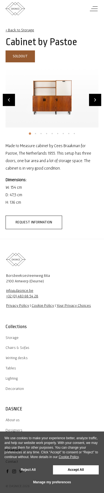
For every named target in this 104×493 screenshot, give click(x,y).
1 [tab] (30, 133)
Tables (11, 368)
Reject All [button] (28, 470)
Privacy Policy (17, 305)
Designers (14, 430)
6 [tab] (57, 133)
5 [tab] (52, 133)
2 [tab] (35, 133)
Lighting (12, 378)
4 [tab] (46, 133)
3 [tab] (41, 133)
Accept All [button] (76, 470)
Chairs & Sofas (17, 347)
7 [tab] (63, 133)
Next (95, 100)
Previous (9, 100)
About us (13, 420)
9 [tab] (74, 133)
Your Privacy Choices (74, 305)
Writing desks (17, 358)
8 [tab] (69, 133)
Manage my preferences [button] (52, 482)
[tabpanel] (52, 96)
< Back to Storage (20, 30)
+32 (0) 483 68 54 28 (22, 296)
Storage (12, 337)
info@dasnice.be (19, 290)
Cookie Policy (43, 305)
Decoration (15, 388)
